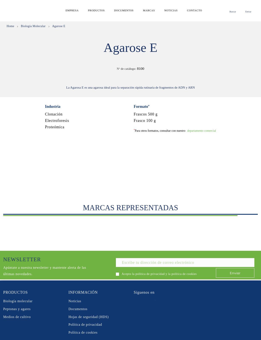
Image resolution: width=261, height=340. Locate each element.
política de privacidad (150, 274)
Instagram (166, 301)
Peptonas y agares (17, 309)
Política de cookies (82, 332)
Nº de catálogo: (126, 68)
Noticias (74, 301)
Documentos (77, 309)
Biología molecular (17, 301)
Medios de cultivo (17, 317)
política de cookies (184, 274)
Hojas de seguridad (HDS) (88, 317)
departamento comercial (201, 130)
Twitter (144, 301)
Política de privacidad (85, 324)
